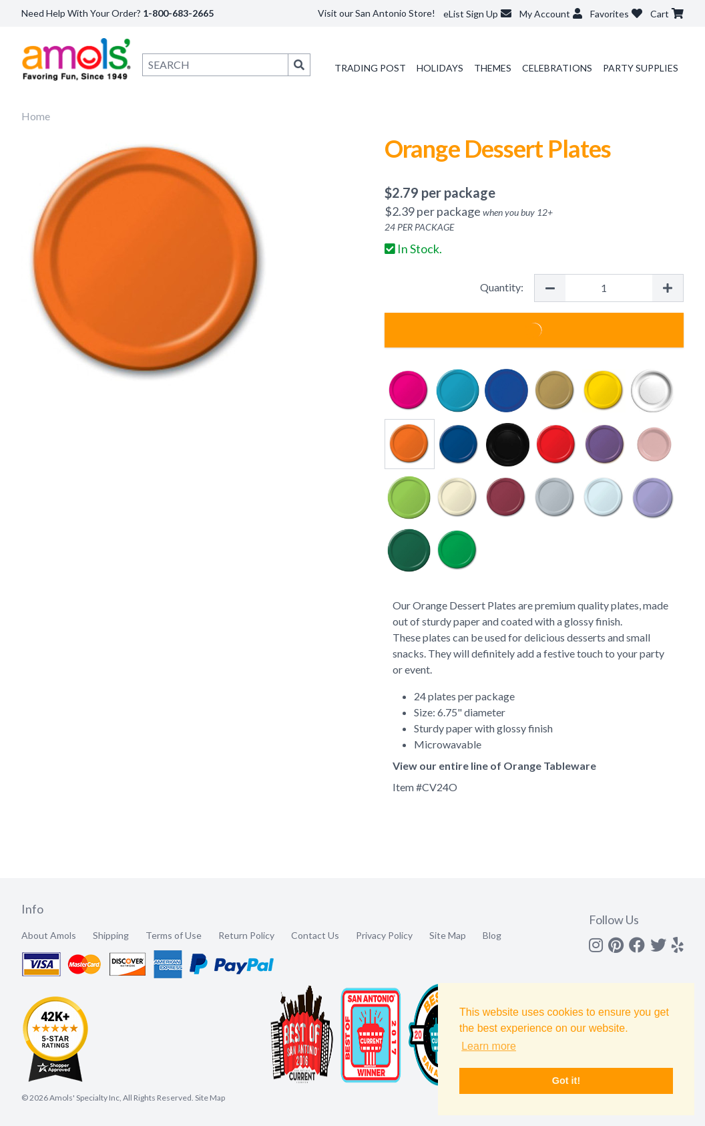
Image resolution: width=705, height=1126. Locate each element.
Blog (492, 935)
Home (35, 116)
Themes (492, 68)
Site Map (447, 935)
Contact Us (315, 935)
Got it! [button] (566, 1080)
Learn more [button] (488, 1046)
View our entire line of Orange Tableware (494, 765)
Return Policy (246, 935)
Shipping (111, 935)
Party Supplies (640, 68)
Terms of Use (174, 935)
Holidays (440, 68)
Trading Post (370, 68)
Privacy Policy (384, 935)
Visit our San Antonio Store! (376, 13)
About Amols (48, 935)
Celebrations (557, 68)
